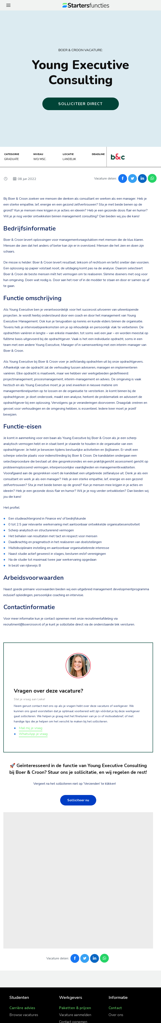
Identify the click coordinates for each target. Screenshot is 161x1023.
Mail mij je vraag (30, 728)
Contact (115, 1008)
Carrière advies (22, 1008)
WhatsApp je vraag (33, 734)
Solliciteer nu (78, 800)
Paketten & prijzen (75, 1008)
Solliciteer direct (80, 103)
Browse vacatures (23, 1015)
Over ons (116, 1015)
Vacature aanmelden (75, 1015)
